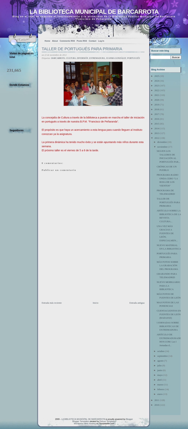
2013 (156, 133)
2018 (156, 109)
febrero (160, 389)
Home (47, 41)
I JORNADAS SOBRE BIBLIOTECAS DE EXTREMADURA (168, 326)
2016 (156, 119)
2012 (156, 138)
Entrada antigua (136, 302)
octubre (160, 351)
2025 (156, 76)
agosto (160, 360)
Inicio (95, 302)
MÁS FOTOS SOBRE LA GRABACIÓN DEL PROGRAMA (167, 265)
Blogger (129, 419)
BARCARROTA (58, 58)
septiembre (162, 356)
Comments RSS (67, 41)
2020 (156, 99)
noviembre (162, 146)
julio (159, 365)
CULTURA (71, 58)
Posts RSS (82, 41)
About (55, 41)
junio (159, 370)
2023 (156, 85)
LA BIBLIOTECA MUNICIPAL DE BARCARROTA (93, 11)
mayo (160, 375)
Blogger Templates (80, 421)
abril (159, 379)
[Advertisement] (69, 275)
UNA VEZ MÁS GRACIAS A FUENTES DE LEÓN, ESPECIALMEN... (167, 233)
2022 (156, 90)
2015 (156, 123)
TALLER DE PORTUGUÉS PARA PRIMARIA (82, 49)
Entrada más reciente (52, 302)
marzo (160, 384)
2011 (156, 400)
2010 (156, 405)
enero (160, 394)
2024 (156, 80)
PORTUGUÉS (133, 58)
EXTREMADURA (97, 58)
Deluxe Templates (108, 421)
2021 (156, 95)
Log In (101, 41)
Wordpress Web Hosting (85, 423)
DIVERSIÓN (82, 58)
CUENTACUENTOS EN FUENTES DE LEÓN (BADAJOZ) (169, 314)
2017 (156, 114)
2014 (156, 128)
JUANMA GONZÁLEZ (116, 58)
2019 (156, 104)
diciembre (162, 142)
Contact (92, 41)
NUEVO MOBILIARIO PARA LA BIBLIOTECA (168, 286)
